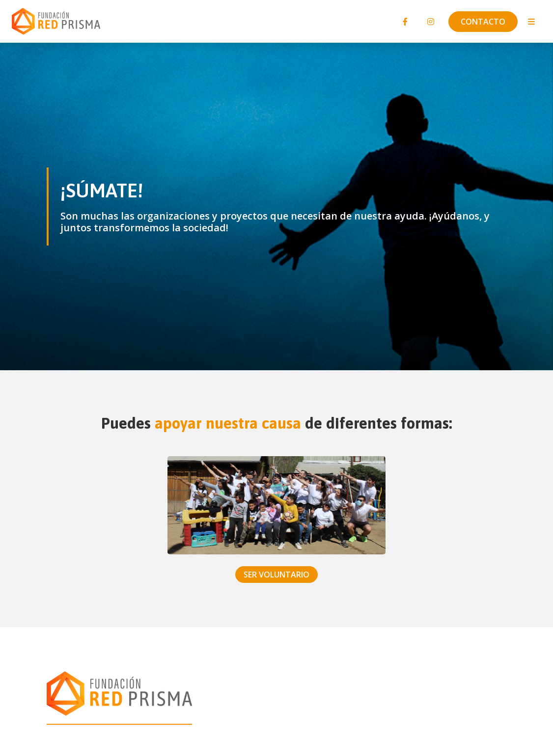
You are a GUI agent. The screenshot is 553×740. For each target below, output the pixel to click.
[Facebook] (405, 21)
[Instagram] (431, 21)
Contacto (483, 21)
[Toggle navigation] (531, 21)
